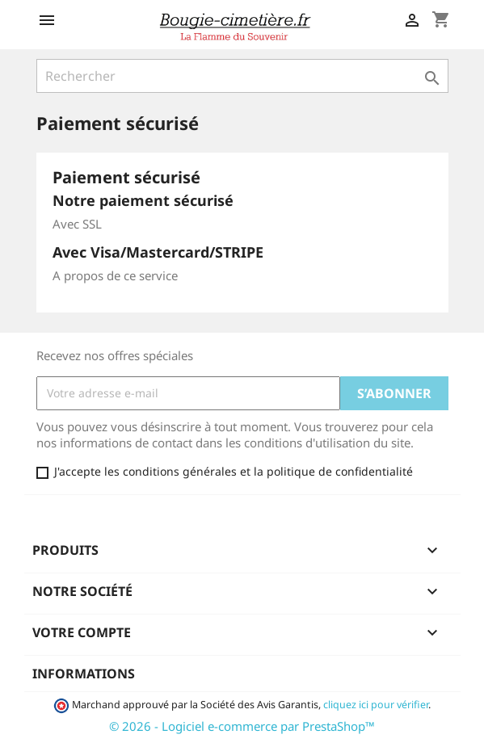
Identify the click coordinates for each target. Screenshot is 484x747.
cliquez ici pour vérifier (375, 704)
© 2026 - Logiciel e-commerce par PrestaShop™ (242, 726)
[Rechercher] (242, 76)
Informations (83, 673)
